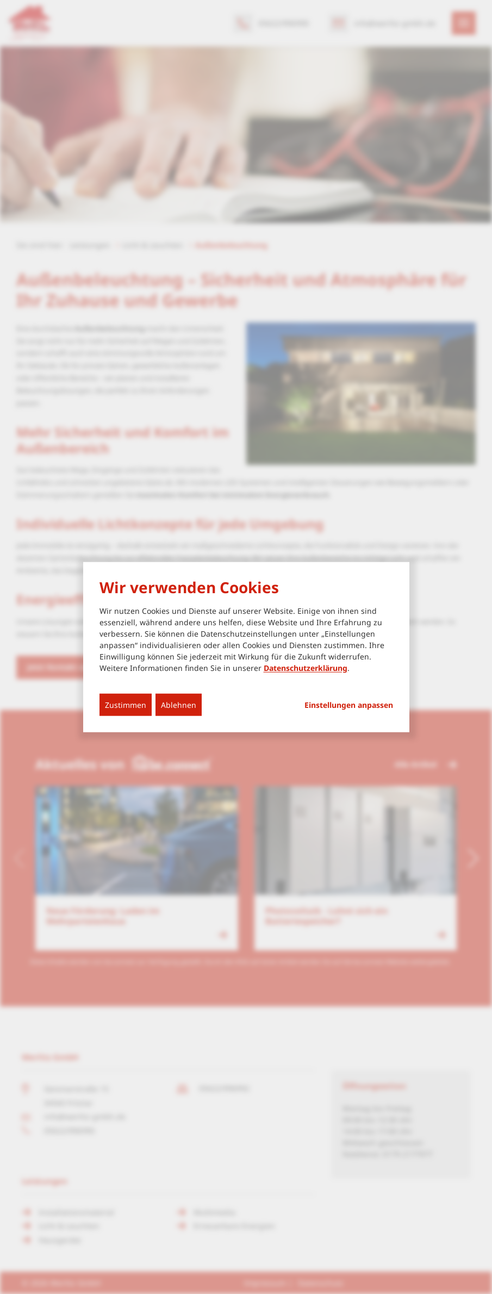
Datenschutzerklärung (305, 667)
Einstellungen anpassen (348, 704)
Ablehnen (178, 704)
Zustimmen (125, 704)
